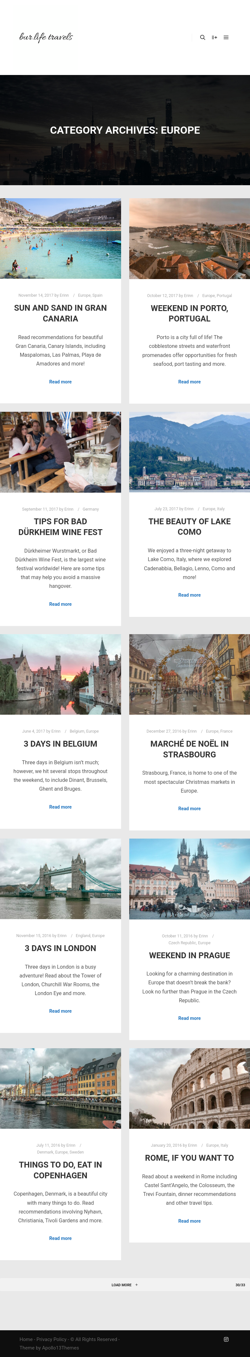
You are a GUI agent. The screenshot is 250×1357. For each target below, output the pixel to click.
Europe (84, 295)
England (83, 935)
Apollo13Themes (60, 1348)
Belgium (77, 731)
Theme (27, 1348)
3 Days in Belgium (60, 744)
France (226, 731)
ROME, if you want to (189, 1158)
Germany (91, 509)
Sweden (77, 1152)
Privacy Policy (51, 1339)
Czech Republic (182, 942)
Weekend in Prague (189, 955)
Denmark (45, 1152)
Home (26, 1339)
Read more (60, 381)
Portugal (224, 295)
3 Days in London (60, 948)
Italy (221, 508)
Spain (97, 295)
